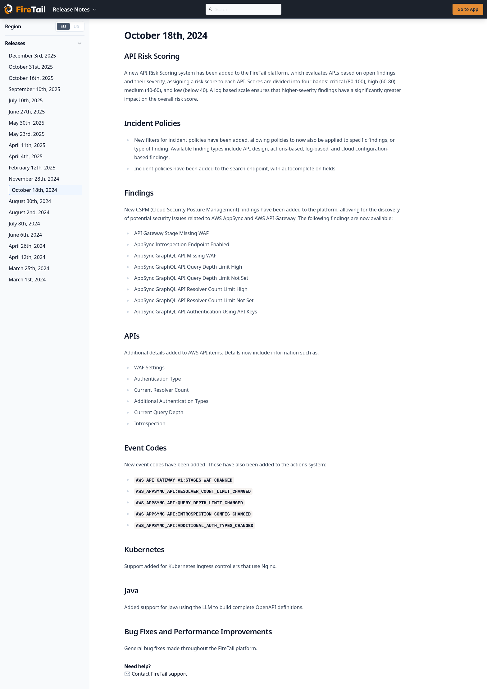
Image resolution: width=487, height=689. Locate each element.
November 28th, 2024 (34, 178)
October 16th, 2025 (31, 78)
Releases (43, 43)
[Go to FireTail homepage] (24, 9)
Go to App (467, 9)
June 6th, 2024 (25, 234)
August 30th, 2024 (30, 201)
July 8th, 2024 (24, 223)
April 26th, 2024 (27, 246)
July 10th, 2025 (26, 100)
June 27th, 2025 (27, 111)
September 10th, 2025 (34, 89)
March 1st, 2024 (27, 279)
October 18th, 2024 (34, 190)
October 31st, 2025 (31, 66)
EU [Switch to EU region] (63, 26)
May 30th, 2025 (26, 122)
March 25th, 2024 (29, 268)
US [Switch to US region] (76, 26)
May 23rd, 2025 (26, 134)
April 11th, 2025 (27, 145)
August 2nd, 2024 (29, 212)
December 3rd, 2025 (32, 55)
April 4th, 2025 (26, 156)
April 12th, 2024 (27, 257)
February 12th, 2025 (32, 167)
